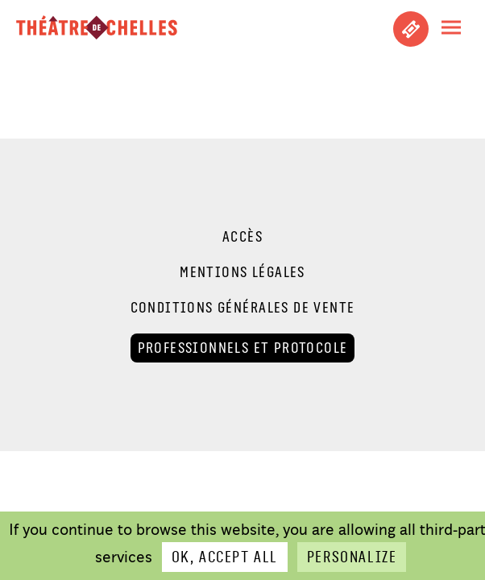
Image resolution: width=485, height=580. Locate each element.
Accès (242, 236)
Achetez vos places (411, 29)
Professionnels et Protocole (243, 348)
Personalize (351, 557)
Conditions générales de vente (243, 307)
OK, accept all (225, 557)
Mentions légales (242, 272)
